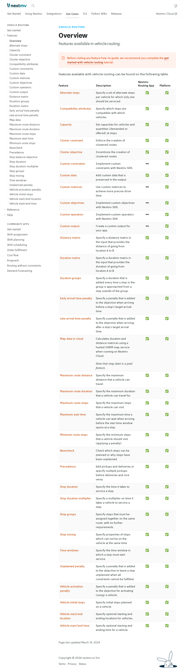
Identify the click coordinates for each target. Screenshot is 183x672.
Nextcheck (67, 450)
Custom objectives (72, 203)
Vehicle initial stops (72, 602)
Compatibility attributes (75, 108)
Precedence (68, 466)
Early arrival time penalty (76, 298)
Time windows (69, 550)
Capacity (66, 124)
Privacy (72, 663)
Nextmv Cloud (165, 13)
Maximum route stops (74, 403)
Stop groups (68, 514)
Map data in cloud (71, 338)
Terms (62, 663)
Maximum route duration (76, 391)
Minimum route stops (74, 434)
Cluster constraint (71, 140)
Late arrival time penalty (75, 318)
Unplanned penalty (72, 566)
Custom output (70, 226)
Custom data (68, 175)
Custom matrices (71, 187)
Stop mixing (68, 534)
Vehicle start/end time (74, 625)
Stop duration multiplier (75, 498)
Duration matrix (70, 258)
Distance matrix (70, 237)
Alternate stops (70, 92)
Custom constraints (72, 163)
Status (82, 663)
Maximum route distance (76, 375)
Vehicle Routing (72, 27)
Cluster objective (71, 152)
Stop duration (69, 486)
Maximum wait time (73, 414)
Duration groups (70, 278)
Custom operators (71, 214)
